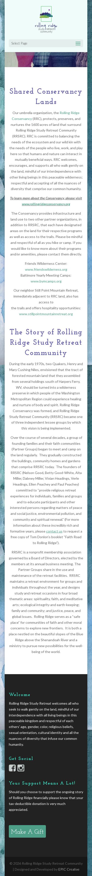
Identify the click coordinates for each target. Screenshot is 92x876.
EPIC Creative (68, 869)
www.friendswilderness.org (46, 269)
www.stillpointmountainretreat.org (46, 314)
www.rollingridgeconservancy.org (46, 204)
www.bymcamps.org (46, 281)
